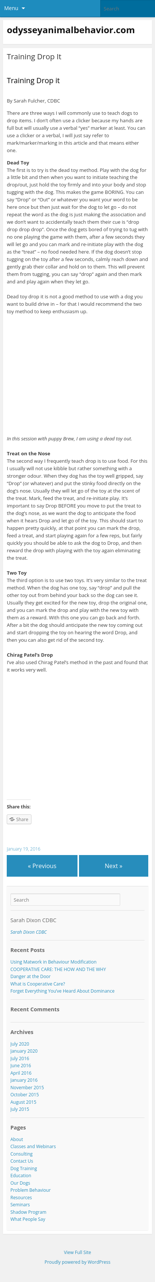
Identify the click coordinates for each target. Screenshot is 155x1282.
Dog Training (23, 1168)
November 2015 (27, 1087)
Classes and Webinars (33, 1146)
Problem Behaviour (30, 1190)
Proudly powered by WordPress (77, 1262)
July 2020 (19, 1044)
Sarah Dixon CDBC (33, 920)
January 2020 (24, 1051)
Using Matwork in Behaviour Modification (53, 962)
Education (20, 1175)
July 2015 (19, 1109)
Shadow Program (28, 1212)
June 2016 (20, 1065)
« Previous (42, 866)
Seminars (20, 1204)
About (16, 1139)
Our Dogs (20, 1183)
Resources (21, 1197)
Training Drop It (34, 56)
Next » (113, 866)
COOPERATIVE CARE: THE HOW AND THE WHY (58, 969)
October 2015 (24, 1094)
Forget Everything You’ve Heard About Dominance (62, 991)
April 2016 (20, 1073)
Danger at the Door (30, 976)
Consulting (21, 1154)
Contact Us (21, 1161)
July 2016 (19, 1058)
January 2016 (24, 1080)
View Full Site (77, 1252)
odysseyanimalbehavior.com (71, 29)
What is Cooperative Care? (37, 984)
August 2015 (23, 1102)
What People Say (27, 1219)
